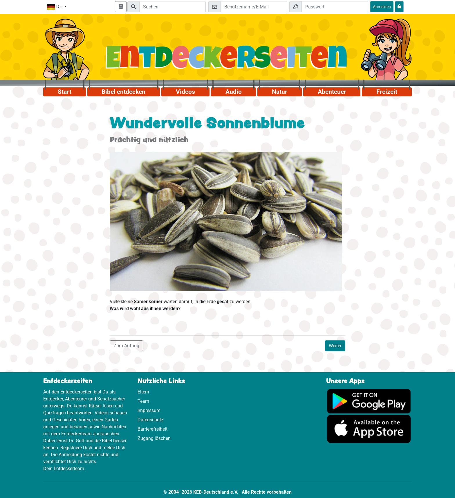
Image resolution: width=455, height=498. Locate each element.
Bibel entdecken (123, 91)
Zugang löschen (154, 438)
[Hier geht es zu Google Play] (369, 401)
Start (64, 91)
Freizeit (386, 91)
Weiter (335, 345)
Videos (185, 91)
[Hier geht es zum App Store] (369, 429)
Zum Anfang (126, 345)
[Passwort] (334, 6)
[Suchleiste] (172, 6)
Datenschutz (150, 420)
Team (143, 401)
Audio (233, 91)
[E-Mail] (254, 6)
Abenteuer (332, 91)
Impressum (149, 410)
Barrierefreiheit (152, 429)
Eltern (143, 392)
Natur (279, 91)
